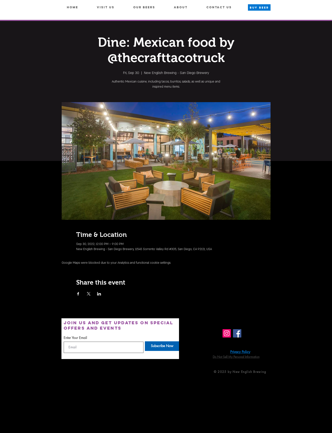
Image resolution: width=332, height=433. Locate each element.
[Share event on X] (89, 293)
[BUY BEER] (259, 7)
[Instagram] (227, 333)
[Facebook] (237, 333)
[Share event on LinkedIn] (99, 293)
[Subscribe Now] (162, 346)
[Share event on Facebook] (78, 293)
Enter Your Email (75, 338)
